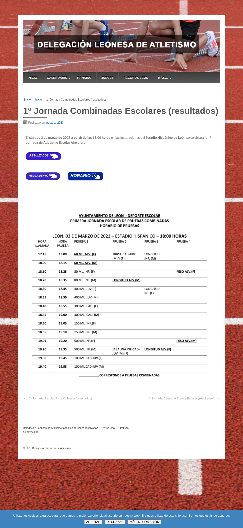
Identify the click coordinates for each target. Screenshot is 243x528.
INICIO (32, 77)
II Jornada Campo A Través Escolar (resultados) (181, 398)
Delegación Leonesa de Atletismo (51, 448)
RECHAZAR (115, 522)
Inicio (27, 99)
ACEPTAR (93, 522)
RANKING (84, 77)
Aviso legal (109, 427)
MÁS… (163, 77)
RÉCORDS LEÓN (135, 77)
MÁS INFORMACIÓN (144, 522)
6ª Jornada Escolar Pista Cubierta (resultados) (60, 398)
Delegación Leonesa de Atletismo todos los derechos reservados (60, 427)
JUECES (107, 77)
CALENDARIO (57, 77)
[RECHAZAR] (237, 519)
